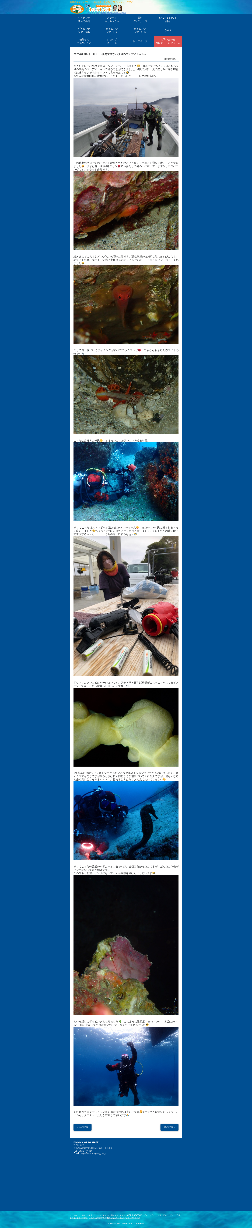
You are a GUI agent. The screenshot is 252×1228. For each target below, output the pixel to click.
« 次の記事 (82, 1127)
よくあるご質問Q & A (97, 1218)
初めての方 (86, 1215)
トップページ (75, 1215)
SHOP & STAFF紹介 (134, 1215)
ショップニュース (133, 1218)
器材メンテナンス (118, 1215)
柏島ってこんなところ (116, 1218)
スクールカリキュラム (101, 1215)
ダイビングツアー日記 (171, 1215)
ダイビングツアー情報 (152, 1215)
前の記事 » (169, 1127)
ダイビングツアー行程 (79, 1218)
